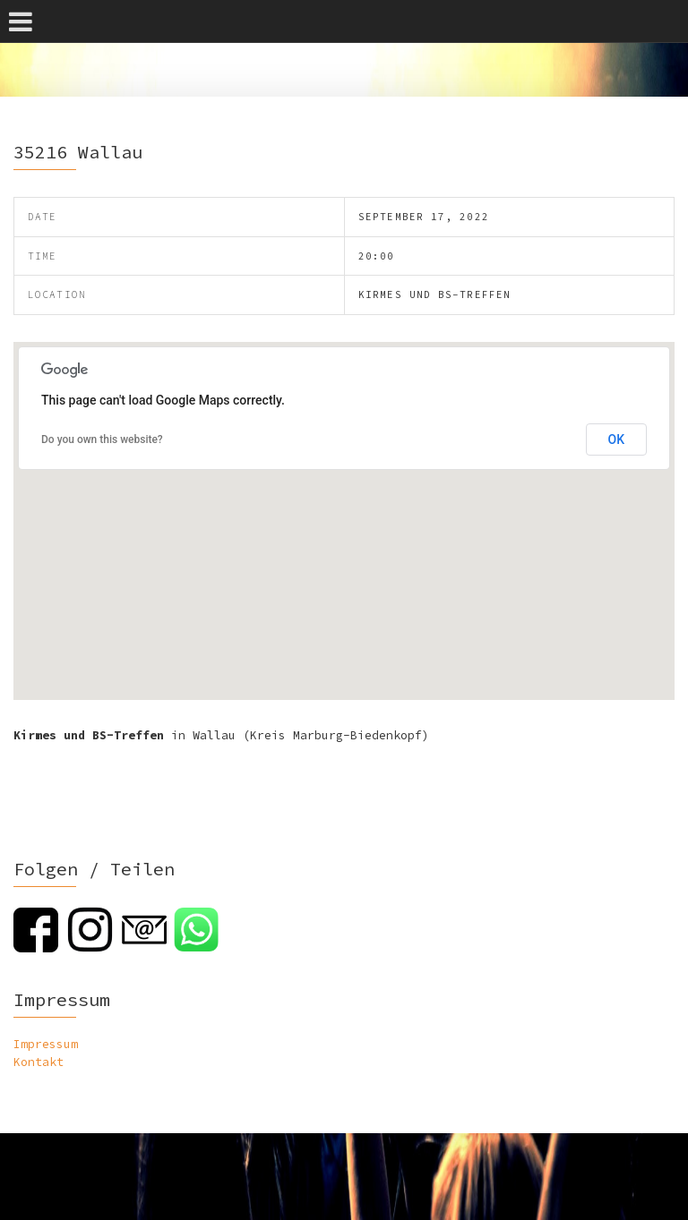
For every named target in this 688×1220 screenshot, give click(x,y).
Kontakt (38, 1062)
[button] (344, 504)
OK (616, 439)
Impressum (45, 1044)
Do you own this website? (102, 439)
